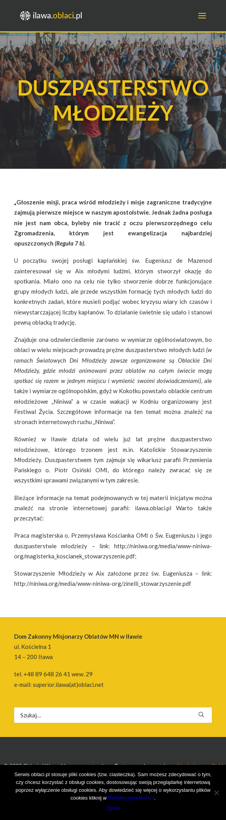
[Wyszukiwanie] (113, 715)
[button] (201, 714)
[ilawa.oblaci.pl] (53, 16)
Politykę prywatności (131, 798)
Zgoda (113, 808)
